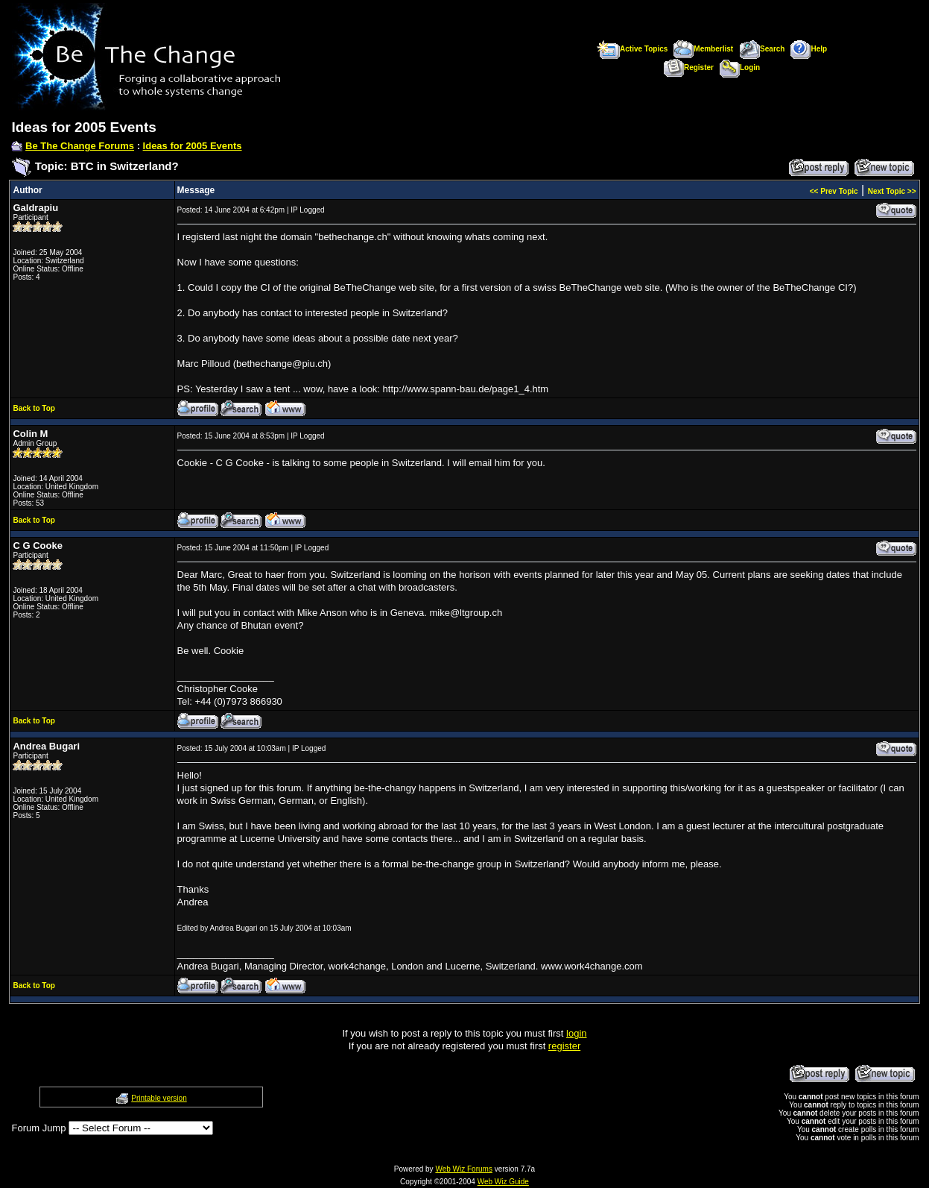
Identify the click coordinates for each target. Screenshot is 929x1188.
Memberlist (703, 49)
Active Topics (632, 49)
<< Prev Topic (834, 191)
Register (689, 67)
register (564, 1046)
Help (808, 49)
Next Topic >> (892, 191)
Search (761, 49)
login (576, 1033)
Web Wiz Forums (463, 1169)
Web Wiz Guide (503, 1182)
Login (740, 67)
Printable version (158, 1098)
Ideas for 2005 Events (192, 145)
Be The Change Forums (79, 145)
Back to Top (33, 408)
